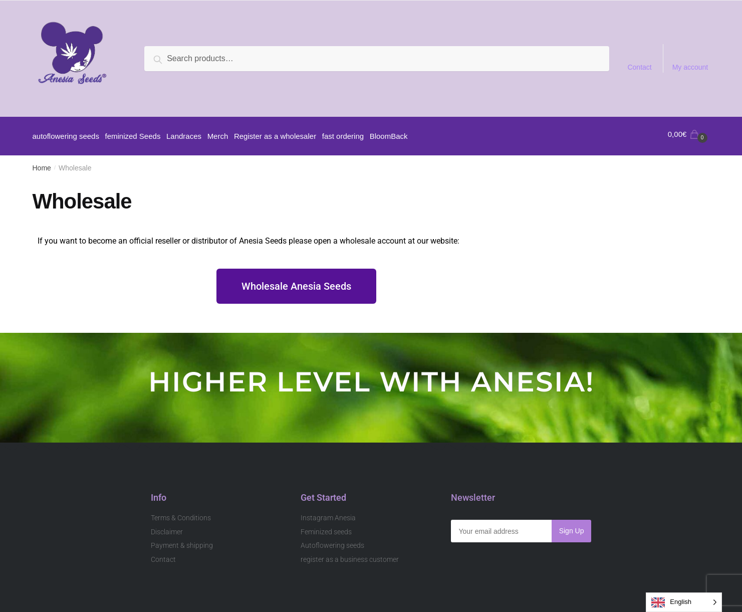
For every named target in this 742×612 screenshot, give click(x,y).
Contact (639, 67)
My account (690, 67)
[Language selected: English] (684, 602)
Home (42, 164)
